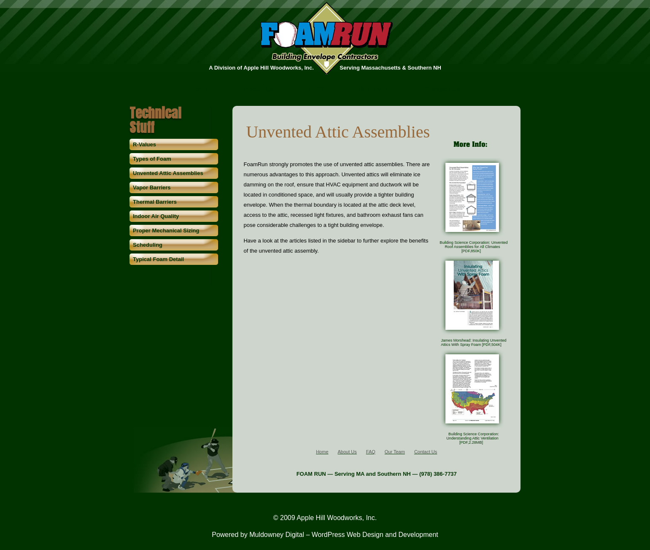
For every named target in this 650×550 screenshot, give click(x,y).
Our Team (374, 89)
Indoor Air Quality (156, 216)
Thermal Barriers (155, 202)
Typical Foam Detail (158, 259)
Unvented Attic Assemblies (168, 173)
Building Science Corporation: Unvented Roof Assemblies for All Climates (473, 246)
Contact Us (442, 89)
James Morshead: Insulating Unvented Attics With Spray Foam (473, 342)
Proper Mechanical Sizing (166, 230)
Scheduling (147, 245)
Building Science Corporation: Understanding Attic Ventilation (472, 438)
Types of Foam (152, 159)
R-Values (144, 144)
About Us (259, 89)
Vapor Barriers (152, 187)
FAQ (316, 89)
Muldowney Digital (276, 534)
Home (198, 89)
